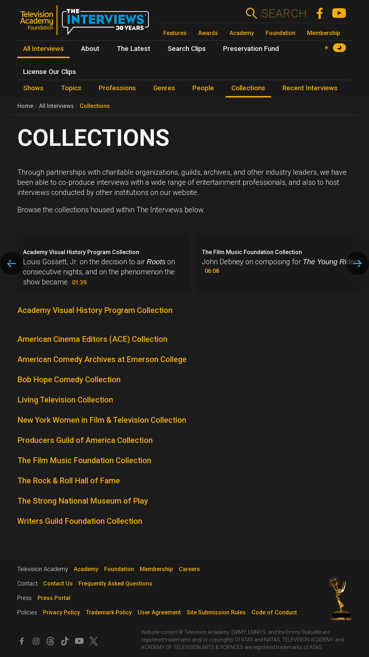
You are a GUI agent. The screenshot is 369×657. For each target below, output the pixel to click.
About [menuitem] (90, 49)
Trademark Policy (109, 612)
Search (284, 13)
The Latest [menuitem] (133, 49)
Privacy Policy (61, 612)
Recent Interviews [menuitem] (310, 88)
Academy (242, 33)
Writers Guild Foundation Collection (79, 521)
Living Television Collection (65, 399)
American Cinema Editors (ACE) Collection (92, 339)
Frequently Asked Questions (115, 583)
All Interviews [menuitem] (43, 49)
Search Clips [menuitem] (187, 49)
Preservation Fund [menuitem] (251, 49)
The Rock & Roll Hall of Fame (68, 480)
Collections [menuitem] (248, 88)
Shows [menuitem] (33, 88)
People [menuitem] (203, 88)
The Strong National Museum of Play (82, 500)
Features (175, 33)
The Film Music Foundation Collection (84, 460)
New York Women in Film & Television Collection (101, 420)
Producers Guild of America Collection (85, 440)
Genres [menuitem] (164, 88)
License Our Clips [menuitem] (49, 72)
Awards (208, 33)
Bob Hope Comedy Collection (69, 379)
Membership (323, 33)
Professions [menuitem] (117, 88)
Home (25, 106)
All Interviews (56, 106)
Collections (95, 106)
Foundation (280, 33)
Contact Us (58, 583)
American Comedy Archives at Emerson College (102, 359)
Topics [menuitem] (71, 88)
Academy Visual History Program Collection (95, 310)
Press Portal (53, 598)
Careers (189, 569)
